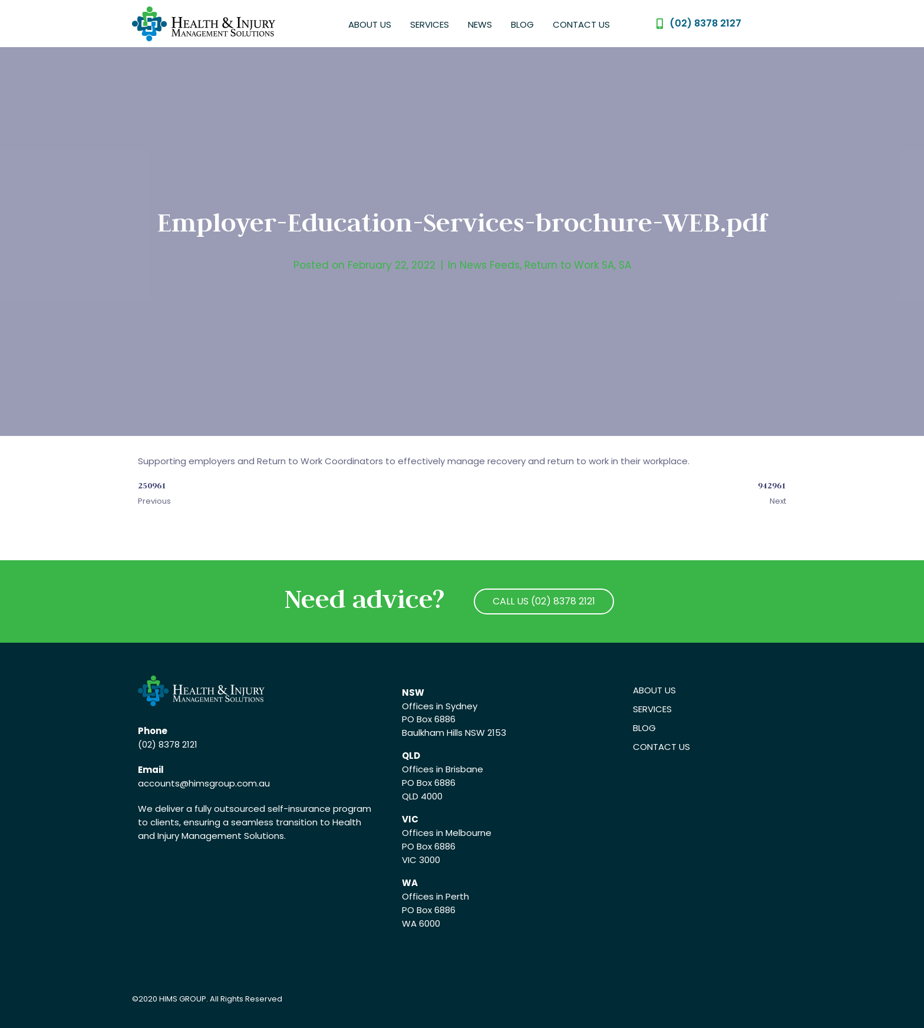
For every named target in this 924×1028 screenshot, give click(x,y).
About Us (369, 24)
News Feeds (490, 265)
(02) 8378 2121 (167, 744)
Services (429, 24)
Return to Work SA (569, 265)
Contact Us (581, 24)
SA (625, 265)
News (480, 24)
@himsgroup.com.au (225, 783)
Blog (522, 24)
